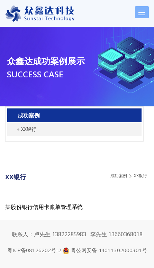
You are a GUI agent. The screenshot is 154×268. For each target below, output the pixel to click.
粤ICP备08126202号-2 (35, 250)
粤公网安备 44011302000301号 (109, 250)
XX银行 (28, 129)
